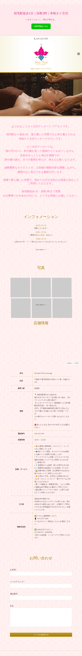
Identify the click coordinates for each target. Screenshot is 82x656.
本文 (12, 606)
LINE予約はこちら (41, 26)
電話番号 (14, 594)
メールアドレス (17, 582)
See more (41, 250)
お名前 (13, 569)
